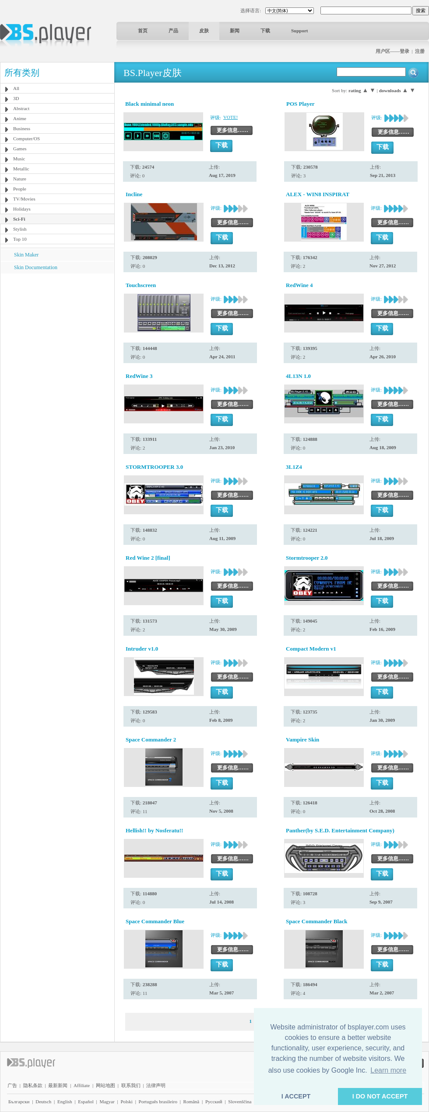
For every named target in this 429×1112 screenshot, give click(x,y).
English (64, 1101)
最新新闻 (57, 1085)
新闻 (234, 30)
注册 (420, 51)
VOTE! (230, 117)
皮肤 (204, 30)
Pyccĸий (213, 1101)
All (16, 88)
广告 (12, 1085)
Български (19, 1101)
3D (16, 98)
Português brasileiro (158, 1101)
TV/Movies (24, 198)
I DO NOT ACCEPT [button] (380, 1096)
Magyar (106, 1101)
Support (299, 30)
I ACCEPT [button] (296, 1096)
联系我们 (131, 1085)
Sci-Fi (19, 219)
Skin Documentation (35, 267)
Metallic (21, 168)
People (19, 188)
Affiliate (82, 1085)
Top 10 (20, 239)
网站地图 (105, 1085)
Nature (19, 178)
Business (21, 128)
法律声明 (155, 1085)
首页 (143, 30)
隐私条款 (32, 1085)
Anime (19, 118)
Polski (126, 1101)
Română (191, 1101)
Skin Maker (26, 255)
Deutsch (43, 1101)
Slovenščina (239, 1101)
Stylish (20, 229)
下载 (265, 30)
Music (19, 158)
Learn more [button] (388, 1070)
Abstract (21, 108)
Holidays (22, 208)
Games (20, 148)
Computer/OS (26, 138)
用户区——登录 (392, 51)
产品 (173, 30)
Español (85, 1101)
